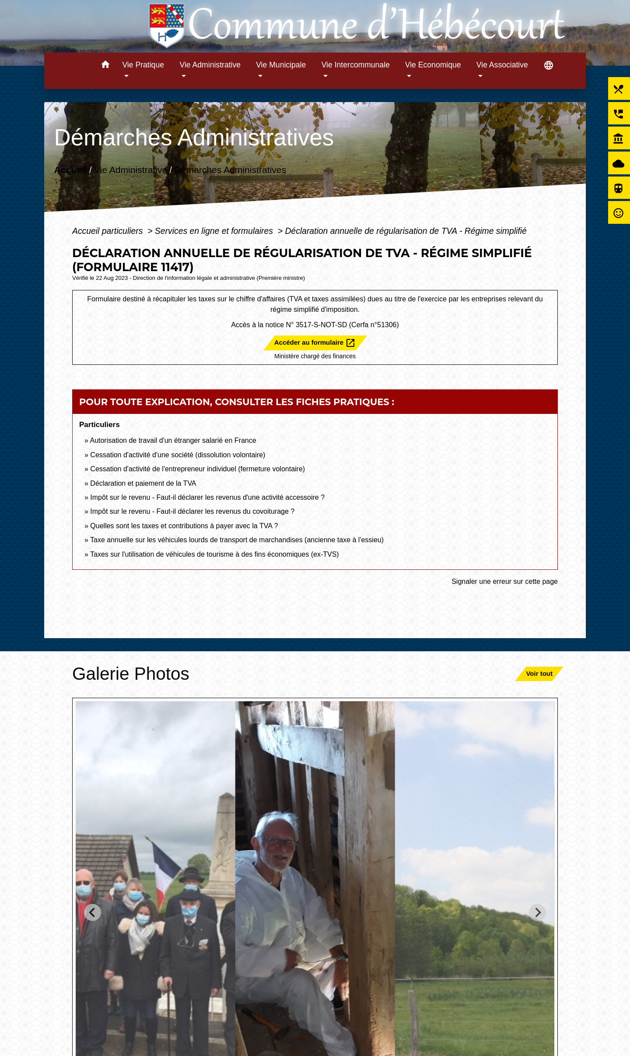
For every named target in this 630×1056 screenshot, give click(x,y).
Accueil (70, 170)
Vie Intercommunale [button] (356, 64)
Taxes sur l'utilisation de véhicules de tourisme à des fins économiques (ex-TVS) (214, 554)
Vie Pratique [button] (143, 64)
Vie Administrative (130, 170)
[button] (105, 66)
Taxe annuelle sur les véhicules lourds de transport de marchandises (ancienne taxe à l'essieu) (237, 540)
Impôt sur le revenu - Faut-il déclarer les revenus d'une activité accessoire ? (207, 497)
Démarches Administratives (230, 170)
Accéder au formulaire (315, 343)
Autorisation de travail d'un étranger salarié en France (173, 440)
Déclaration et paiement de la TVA (143, 483)
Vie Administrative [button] (210, 64)
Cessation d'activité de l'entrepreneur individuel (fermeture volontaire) (197, 469)
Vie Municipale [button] (281, 64)
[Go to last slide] (92, 912)
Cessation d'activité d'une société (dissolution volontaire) (177, 455)
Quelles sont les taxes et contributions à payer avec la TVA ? (184, 526)
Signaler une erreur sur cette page (505, 581)
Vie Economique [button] (433, 64)
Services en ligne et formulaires (215, 231)
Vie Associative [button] (502, 64)
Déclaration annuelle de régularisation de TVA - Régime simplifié (405, 231)
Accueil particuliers (108, 231)
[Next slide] (537, 912)
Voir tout (539, 673)
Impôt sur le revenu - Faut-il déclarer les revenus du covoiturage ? (192, 511)
